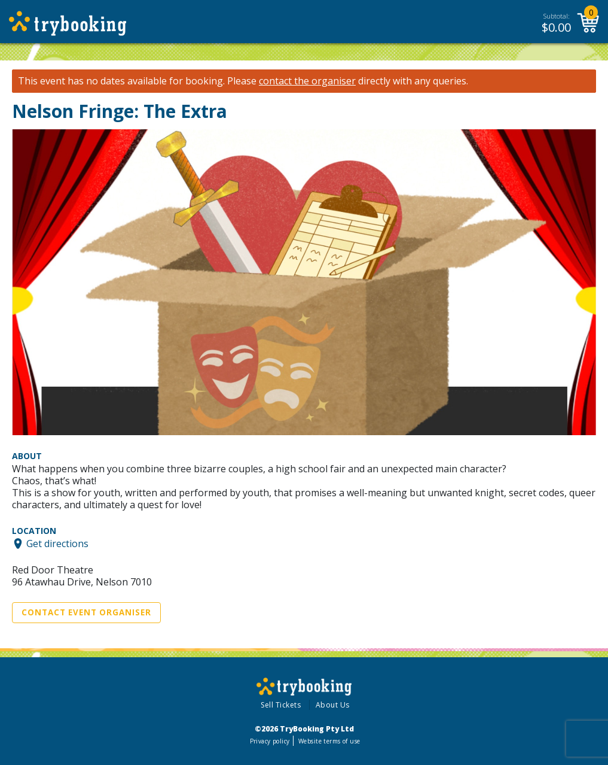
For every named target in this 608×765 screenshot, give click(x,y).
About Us (333, 705)
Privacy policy (270, 741)
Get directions (57, 543)
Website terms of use (329, 741)
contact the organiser (307, 81)
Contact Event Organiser (86, 612)
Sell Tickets (281, 705)
